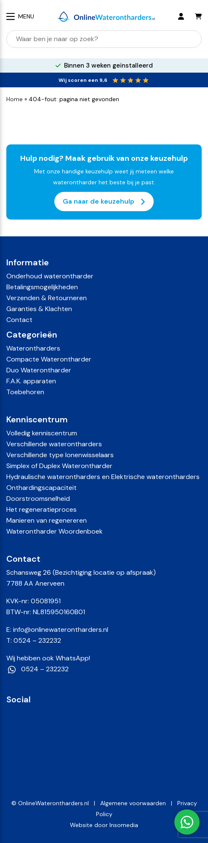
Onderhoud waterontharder (49, 276)
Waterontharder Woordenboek (54, 531)
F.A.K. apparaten (31, 381)
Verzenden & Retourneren (46, 297)
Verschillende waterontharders (54, 444)
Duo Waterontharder (38, 370)
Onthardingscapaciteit (41, 487)
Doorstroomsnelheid (38, 498)
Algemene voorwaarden (133, 803)
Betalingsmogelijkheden (42, 287)
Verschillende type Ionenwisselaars (60, 454)
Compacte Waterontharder (48, 359)
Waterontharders (33, 348)
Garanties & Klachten (39, 308)
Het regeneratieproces (41, 509)
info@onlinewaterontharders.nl (60, 629)
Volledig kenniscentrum (41, 433)
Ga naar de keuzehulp (104, 201)
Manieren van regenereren (46, 520)
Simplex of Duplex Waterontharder (59, 465)
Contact (19, 319)
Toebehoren (25, 391)
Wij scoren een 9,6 (83, 80)
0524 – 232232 (37, 640)
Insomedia (123, 825)
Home (14, 99)
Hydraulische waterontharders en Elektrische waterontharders (103, 476)
